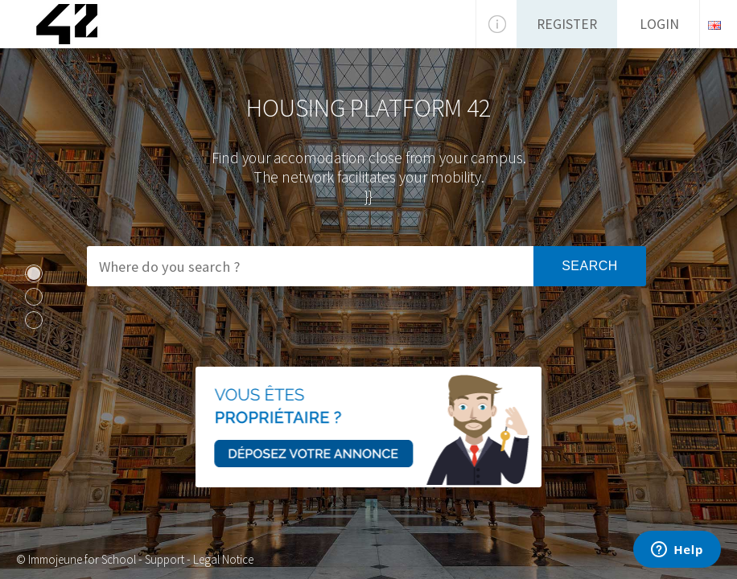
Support (164, 559)
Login (659, 24)
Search (590, 266)
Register (567, 24)
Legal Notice (223, 559)
